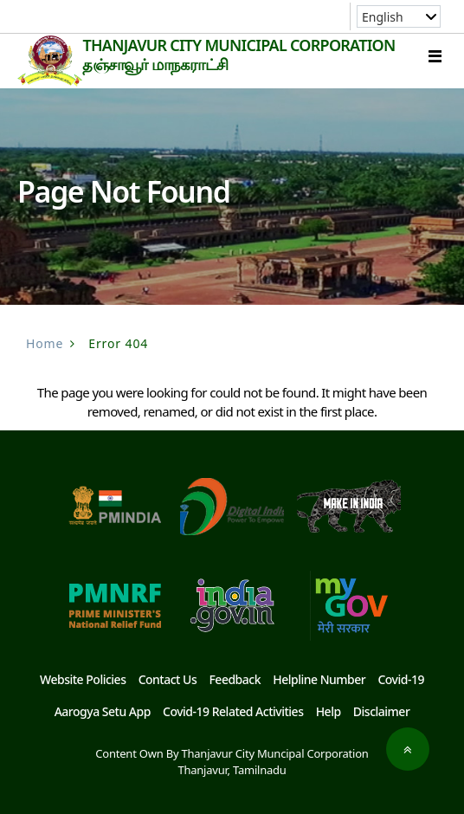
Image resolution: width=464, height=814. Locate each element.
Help (328, 711)
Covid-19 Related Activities (233, 711)
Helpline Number (319, 679)
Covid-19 (400, 679)
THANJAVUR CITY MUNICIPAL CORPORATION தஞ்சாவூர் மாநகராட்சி (238, 55)
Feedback (235, 679)
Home (44, 343)
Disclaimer (381, 711)
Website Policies (83, 679)
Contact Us (168, 679)
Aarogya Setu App (103, 711)
